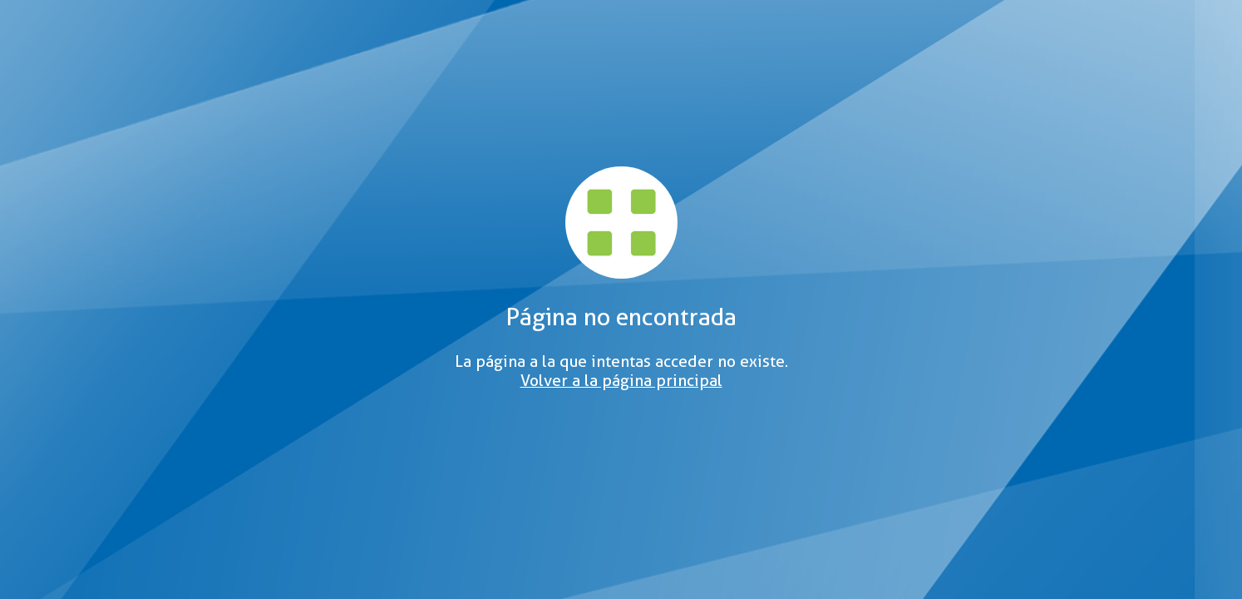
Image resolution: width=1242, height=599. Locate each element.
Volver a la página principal (621, 380)
